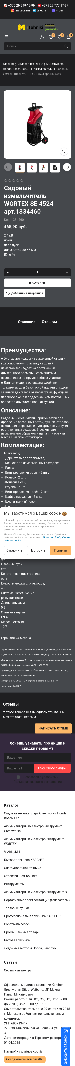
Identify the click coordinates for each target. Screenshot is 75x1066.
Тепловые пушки (17, 908)
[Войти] (42, 36)
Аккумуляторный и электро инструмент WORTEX (34, 841)
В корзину (37, 282)
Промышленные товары (22, 932)
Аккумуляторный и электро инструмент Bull (37, 892)
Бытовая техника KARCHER (24, 860)
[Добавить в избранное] (24, 293)
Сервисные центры (18, 970)
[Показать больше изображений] (64, 152)
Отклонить (14, 550)
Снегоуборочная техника (23, 868)
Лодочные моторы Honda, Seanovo (30, 948)
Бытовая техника (17, 940)
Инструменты (14, 884)
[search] (66, 46)
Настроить (38, 550)
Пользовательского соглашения (37, 782)
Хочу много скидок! (52, 768)
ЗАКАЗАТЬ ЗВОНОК (70, 1049)
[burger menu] (6, 36)
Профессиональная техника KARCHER (32, 916)
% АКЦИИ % (13, 852)
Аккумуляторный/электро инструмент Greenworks (33, 828)
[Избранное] (59, 36)
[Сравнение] (51, 36)
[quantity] (37, 272)
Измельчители (42, 68)
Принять (60, 550)
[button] (67, 167)
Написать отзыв (53, 728)
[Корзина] (68, 36)
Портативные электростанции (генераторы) (37, 900)
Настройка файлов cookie (23, 1051)
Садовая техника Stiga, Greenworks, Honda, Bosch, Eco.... (35, 815)
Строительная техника (21, 876)
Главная (8, 63)
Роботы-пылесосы (18, 924)
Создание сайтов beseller (24, 1059)
